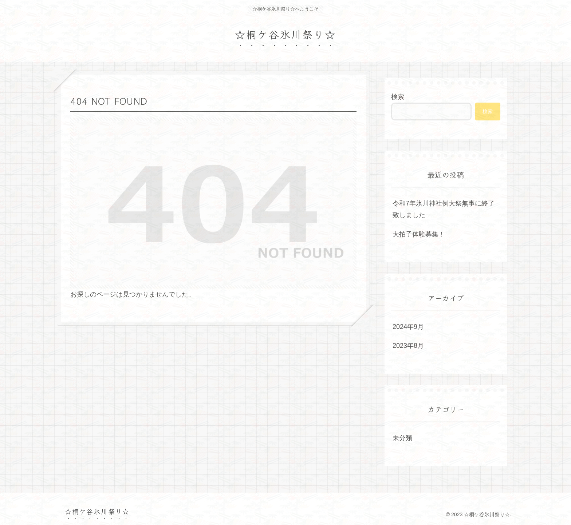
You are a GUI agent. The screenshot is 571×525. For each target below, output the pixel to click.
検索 (397, 96)
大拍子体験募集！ (419, 234)
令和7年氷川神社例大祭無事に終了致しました (444, 209)
